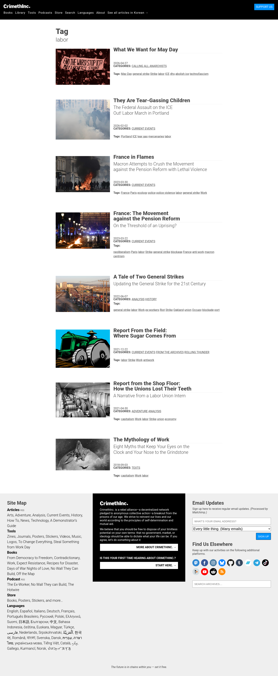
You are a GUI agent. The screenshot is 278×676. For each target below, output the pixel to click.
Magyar (56, 627)
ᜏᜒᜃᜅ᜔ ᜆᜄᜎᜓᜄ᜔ (59, 648)
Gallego (13, 648)
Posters (38, 536)
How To (13, 520)
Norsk (41, 648)
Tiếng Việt (51, 643)
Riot (162, 310)
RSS (22, 510)
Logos (12, 542)
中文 (53, 622)
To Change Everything (35, 542)
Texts (136, 467)
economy (170, 419)
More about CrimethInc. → (156, 547)
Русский (46, 616)
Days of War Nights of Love (28, 568)
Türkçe (68, 627)
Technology (40, 520)
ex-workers (152, 310)
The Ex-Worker (18, 584)
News (25, 520)
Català (65, 643)
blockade (208, 310)
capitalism (127, 419)
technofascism (199, 74)
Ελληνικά (73, 616)
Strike (153, 74)
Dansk (56, 638)
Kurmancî (27, 648)
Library (20, 12)
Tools (32, 12)
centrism (119, 256)
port (216, 310)
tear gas (142, 136)
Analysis (138, 299)
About (100, 12)
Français (67, 611)
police (152, 192)
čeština (29, 627)
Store (59, 12)
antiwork (148, 360)
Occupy (197, 310)
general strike (141, 74)
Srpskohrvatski (50, 632)
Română (18, 638)
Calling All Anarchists (149, 66)
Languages (86, 12)
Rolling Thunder (196, 352)
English (12, 611)
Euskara (43, 627)
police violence (165, 192)
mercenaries (156, 136)
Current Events (143, 128)
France (125, 192)
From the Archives (170, 352)
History (151, 299)
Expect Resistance (31, 563)
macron (209, 252)
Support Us (264, 7)
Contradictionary (67, 558)
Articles (13, 510)
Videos (65, 536)
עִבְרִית (67, 638)
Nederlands (28, 632)
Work (204, 192)
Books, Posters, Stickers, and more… (35, 600)
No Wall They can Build (48, 584)
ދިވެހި (74, 643)
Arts (10, 515)
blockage (176, 252)
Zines (11, 536)
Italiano (39, 611)
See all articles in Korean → (128, 12)
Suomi (12, 622)
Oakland (178, 310)
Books (8, 12)
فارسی (12, 632)
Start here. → (165, 565)
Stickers (52, 536)
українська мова (28, 643)
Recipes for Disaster (62, 563)
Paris (133, 192)
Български (39, 622)
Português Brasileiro (22, 616)
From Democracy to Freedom (29, 558)
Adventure (140, 411)
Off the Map (25, 574)
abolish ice (182, 74)
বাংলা (31, 638)
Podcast (13, 579)
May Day (126, 74)
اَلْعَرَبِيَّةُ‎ (68, 632)
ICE (167, 74)
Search (70, 12)
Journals (24, 536)
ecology (142, 192)
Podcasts (45, 12)
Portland (126, 136)
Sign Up (263, 536)
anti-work (198, 252)
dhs (172, 74)
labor (161, 74)
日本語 (24, 622)
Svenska (43, 638)
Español (26, 611)
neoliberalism (121, 252)
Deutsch (53, 611)
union (187, 310)
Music (76, 536)
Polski (59, 616)
